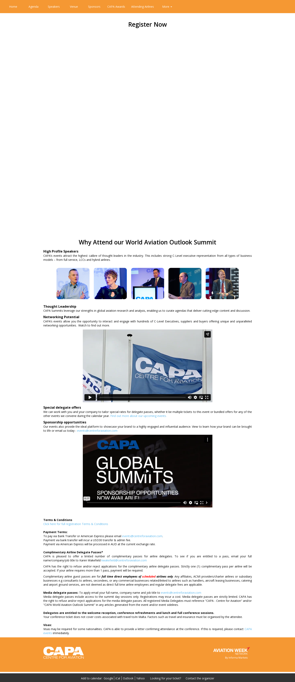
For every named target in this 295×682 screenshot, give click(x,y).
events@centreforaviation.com (97, 431)
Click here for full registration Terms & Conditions (75, 524)
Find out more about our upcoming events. (138, 416)
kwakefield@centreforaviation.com (124, 560)
